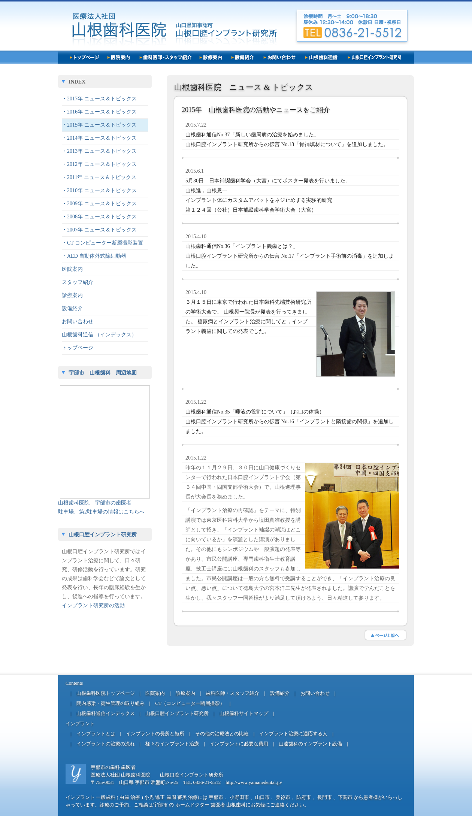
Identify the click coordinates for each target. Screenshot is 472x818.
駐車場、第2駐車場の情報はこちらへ (101, 512)
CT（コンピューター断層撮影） (190, 703)
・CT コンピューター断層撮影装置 (102, 243)
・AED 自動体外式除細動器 (94, 256)
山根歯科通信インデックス (105, 713)
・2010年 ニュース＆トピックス (99, 190)
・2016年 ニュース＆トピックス (99, 112)
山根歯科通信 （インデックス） (99, 334)
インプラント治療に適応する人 (293, 733)
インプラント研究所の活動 (93, 605)
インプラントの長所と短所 (155, 733)
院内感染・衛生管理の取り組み (110, 703)
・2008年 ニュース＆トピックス (99, 216)
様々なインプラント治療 (172, 743)
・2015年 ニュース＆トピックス (99, 125)
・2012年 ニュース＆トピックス (99, 164)
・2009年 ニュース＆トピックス (99, 203)
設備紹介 (72, 308)
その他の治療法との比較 (222, 733)
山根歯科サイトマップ (244, 713)
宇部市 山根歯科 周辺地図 (103, 373)
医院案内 (72, 269)
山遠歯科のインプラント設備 (310, 743)
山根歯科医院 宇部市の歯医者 (94, 503)
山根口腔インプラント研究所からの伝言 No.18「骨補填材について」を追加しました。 (286, 144)
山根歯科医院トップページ (105, 693)
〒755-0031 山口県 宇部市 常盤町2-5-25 (134, 782)
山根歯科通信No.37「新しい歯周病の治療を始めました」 (252, 134)
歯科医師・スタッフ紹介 (232, 693)
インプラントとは (95, 733)
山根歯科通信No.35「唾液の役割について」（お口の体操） (254, 412)
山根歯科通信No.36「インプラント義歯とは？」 (241, 246)
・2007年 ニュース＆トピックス (99, 230)
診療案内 (72, 295)
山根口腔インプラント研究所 (103, 534)
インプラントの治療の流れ (105, 743)
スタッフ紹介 (77, 282)
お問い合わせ (77, 321)
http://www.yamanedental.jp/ (254, 782)
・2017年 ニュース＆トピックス (99, 99)
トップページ (77, 348)
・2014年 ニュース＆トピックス (99, 138)
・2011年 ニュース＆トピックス (99, 177)
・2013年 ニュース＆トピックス (99, 151)
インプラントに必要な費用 (239, 743)
